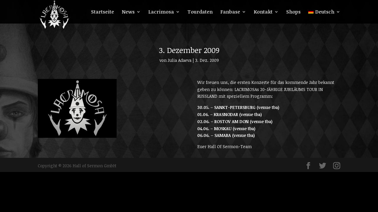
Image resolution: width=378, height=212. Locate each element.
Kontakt (263, 12)
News (128, 12)
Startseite (102, 12)
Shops (293, 12)
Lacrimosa (161, 12)
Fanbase (230, 12)
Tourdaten (200, 12)
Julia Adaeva (179, 60)
